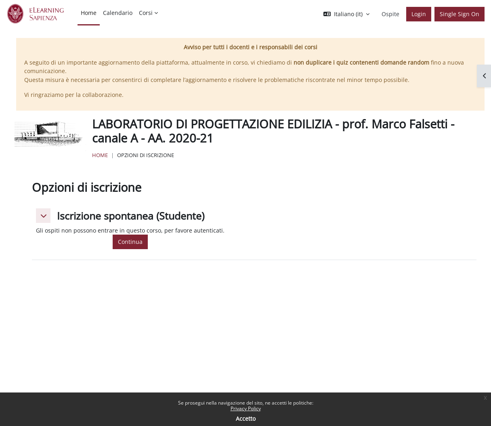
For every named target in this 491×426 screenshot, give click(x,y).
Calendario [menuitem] (117, 13)
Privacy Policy (246, 408)
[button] (346, 14)
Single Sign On (459, 14)
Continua (130, 242)
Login (418, 14)
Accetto (246, 418)
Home (100, 155)
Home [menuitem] (89, 13)
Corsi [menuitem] (146, 13)
